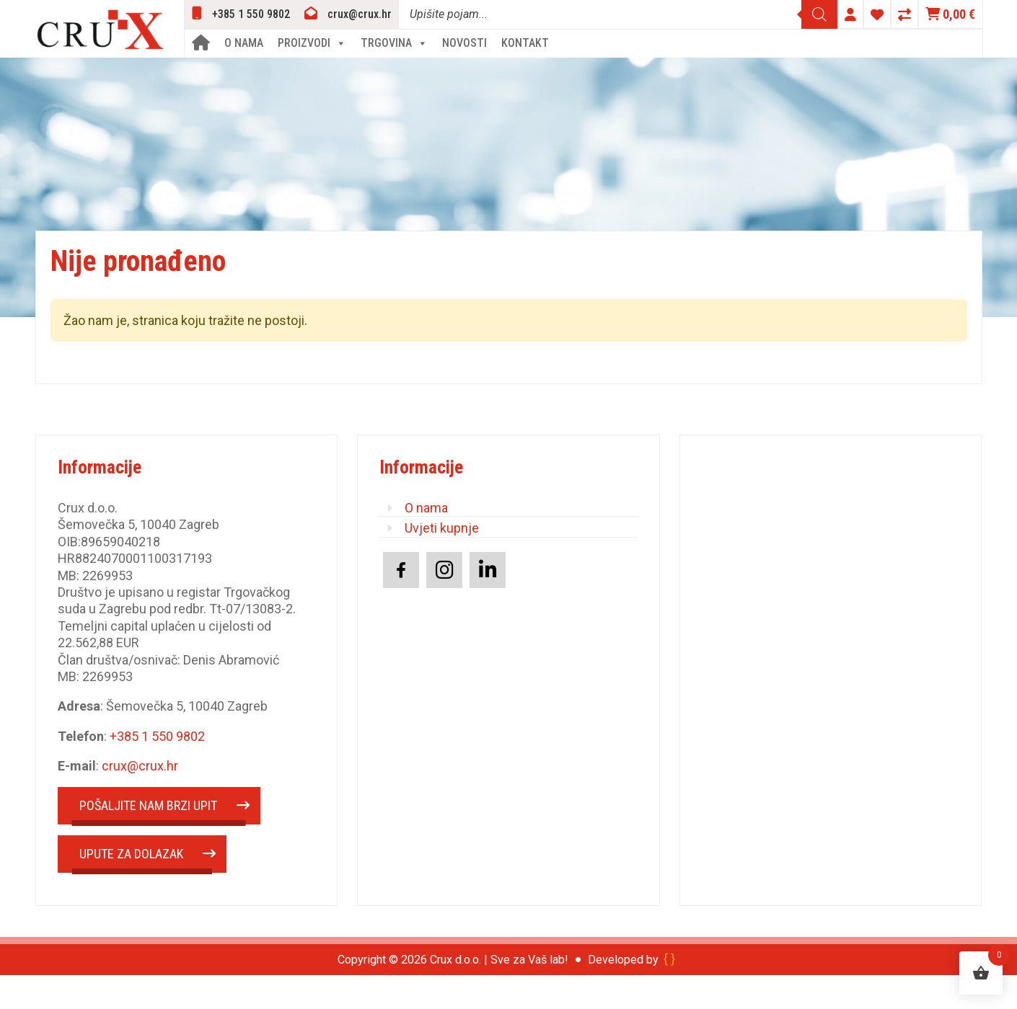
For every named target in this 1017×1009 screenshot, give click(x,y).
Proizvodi (312, 43)
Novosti (464, 43)
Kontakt (525, 43)
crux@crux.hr (140, 765)
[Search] (819, 14)
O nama (243, 43)
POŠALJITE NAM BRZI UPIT (148, 805)
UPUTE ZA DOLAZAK (131, 853)
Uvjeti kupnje (442, 527)
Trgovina (394, 43)
